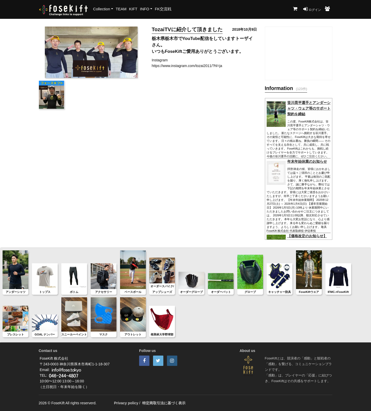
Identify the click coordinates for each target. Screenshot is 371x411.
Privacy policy (126, 403)
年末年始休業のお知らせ (307, 161)
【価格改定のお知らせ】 (307, 236)
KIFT (133, 9)
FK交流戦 (163, 9)
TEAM (121, 9)
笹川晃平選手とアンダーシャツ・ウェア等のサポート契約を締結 (309, 108)
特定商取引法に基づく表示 (163, 403)
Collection (101, 9)
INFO (144, 9)
